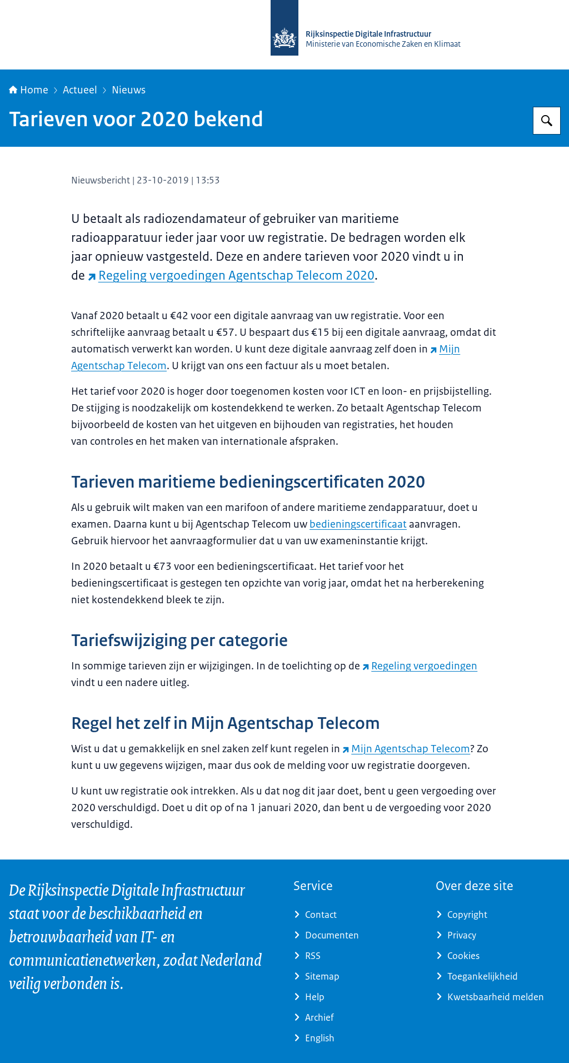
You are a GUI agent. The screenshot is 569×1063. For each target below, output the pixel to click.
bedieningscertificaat (358, 524)
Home (28, 90)
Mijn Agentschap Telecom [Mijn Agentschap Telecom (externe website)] (406, 749)
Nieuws (129, 90)
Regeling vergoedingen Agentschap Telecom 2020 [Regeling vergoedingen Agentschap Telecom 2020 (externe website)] (231, 275)
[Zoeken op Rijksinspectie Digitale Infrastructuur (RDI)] (546, 120)
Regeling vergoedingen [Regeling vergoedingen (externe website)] (419, 666)
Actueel (80, 90)
